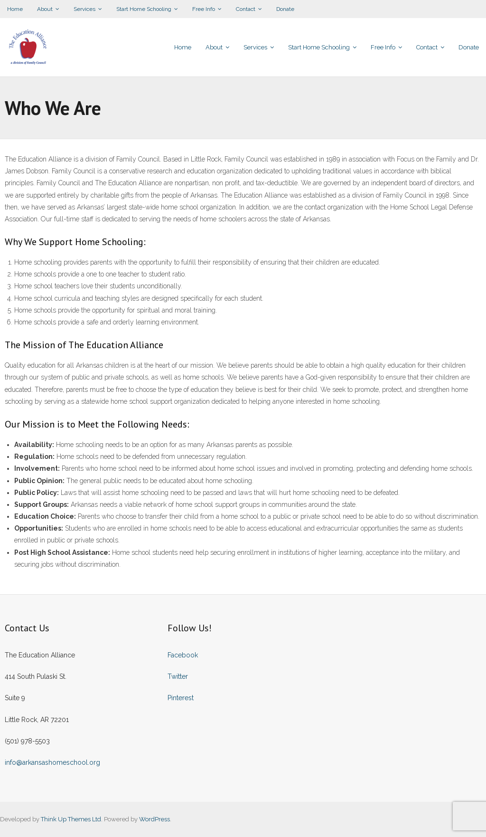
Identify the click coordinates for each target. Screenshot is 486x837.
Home (15, 9)
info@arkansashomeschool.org (52, 762)
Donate (285, 9)
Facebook (183, 655)
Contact (245, 9)
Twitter (178, 676)
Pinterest (181, 698)
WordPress (154, 819)
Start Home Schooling (143, 9)
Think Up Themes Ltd (71, 819)
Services (84, 9)
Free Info (203, 9)
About (45, 9)
